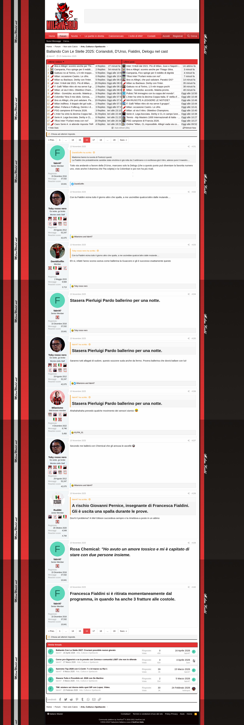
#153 (194, 245)
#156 (194, 391)
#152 (194, 192)
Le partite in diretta (94, 36)
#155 (194, 338)
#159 (194, 543)
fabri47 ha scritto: (80, 344)
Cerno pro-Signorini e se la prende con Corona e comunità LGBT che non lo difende (96, 659)
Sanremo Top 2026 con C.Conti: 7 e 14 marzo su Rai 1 (81, 669)
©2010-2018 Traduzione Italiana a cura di (122, 722)
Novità (74, 36)
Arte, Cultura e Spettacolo (87, 653)
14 (73, 140)
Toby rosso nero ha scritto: (84, 251)
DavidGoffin (57, 261)
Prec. (52, 140)
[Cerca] (191, 36)
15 (80, 140)
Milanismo (57, 407)
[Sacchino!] (50, 218)
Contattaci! (125, 714)
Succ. (122, 140)
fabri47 (52, 56)
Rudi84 (57, 510)
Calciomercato (116, 36)
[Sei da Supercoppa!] (60, 223)
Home (52, 36)
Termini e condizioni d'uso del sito (148, 714)
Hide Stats (53, 128)
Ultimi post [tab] (129, 61)
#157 (194, 441)
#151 (194, 146)
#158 (194, 493)
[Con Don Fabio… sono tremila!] (55, 223)
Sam (188, 663)
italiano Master (55, 714)
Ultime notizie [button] (55, 61)
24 (114, 140)
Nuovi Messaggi (54, 41)
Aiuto (182, 714)
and (83, 237)
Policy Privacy (171, 714)
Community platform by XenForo (122, 719)
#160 (194, 587)
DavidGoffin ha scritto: (82, 152)
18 (101, 140)
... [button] (66, 140)
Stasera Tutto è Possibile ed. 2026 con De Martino (79, 678)
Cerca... (66, 41)
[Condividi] (189, 146)
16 (87, 140)
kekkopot (186, 690)
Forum (63, 36)
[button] (80, 36)
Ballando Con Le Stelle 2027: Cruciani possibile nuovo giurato (86, 650)
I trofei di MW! (135, 36)
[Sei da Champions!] (50, 223)
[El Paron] (65, 218)
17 (94, 140)
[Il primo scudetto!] (60, 218)
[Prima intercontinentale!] (65, 223)
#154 (194, 294)
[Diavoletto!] (57, 170)
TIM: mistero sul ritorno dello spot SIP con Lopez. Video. (83, 687)
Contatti (151, 36)
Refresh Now (189, 128)
